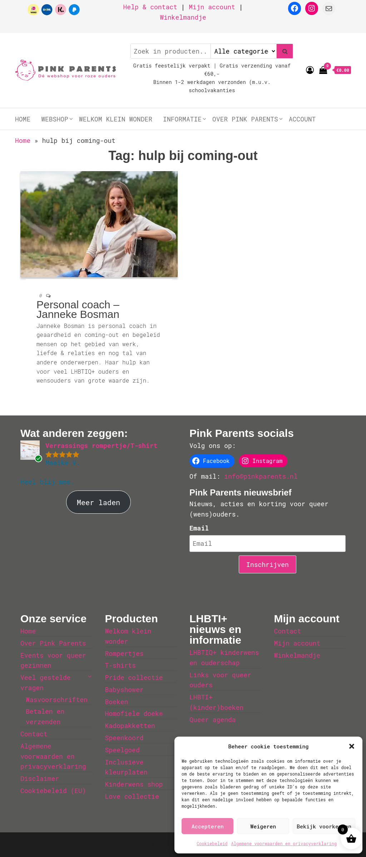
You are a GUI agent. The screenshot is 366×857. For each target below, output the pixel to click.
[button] (351, 746)
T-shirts (120, 665)
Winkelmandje (183, 17)
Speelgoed (122, 750)
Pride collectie (134, 677)
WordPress (167, 844)
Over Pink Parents (245, 119)
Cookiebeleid (212, 843)
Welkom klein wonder (115, 119)
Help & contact (150, 7)
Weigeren (263, 826)
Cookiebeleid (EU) (53, 790)
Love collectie (132, 796)
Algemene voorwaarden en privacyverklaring (284, 843)
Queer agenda (212, 719)
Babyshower (124, 689)
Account (302, 119)
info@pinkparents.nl (260, 476)
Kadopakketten (130, 725)
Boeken (116, 701)
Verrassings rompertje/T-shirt (101, 445)
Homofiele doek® (134, 713)
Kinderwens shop (134, 784)
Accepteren (208, 826)
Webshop (54, 119)
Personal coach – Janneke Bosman (77, 309)
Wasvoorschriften (57, 699)
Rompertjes (124, 653)
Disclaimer (39, 778)
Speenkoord (124, 737)
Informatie (182, 119)
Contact (34, 733)
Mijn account (212, 7)
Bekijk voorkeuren (324, 826)
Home (22, 119)
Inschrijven (267, 564)
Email (199, 528)
